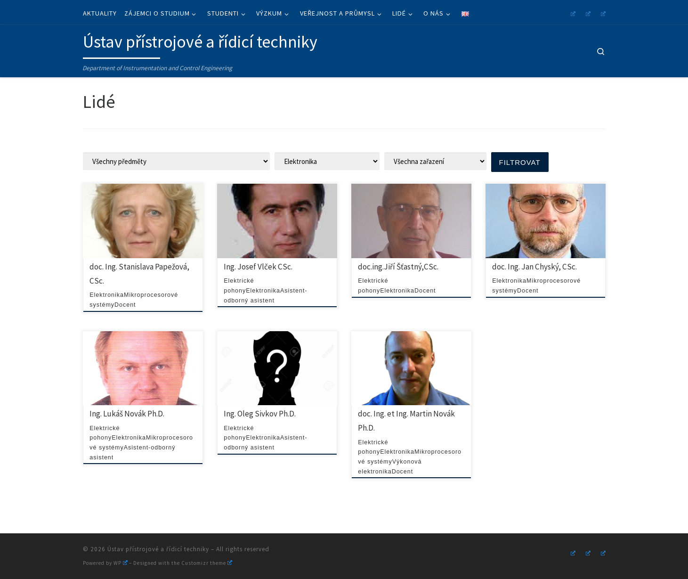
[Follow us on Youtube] (587, 12)
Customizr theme (206, 563)
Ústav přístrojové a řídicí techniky (158, 549)
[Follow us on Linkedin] (602, 12)
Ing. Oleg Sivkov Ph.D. (260, 413)
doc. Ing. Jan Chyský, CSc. (534, 266)
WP (120, 563)
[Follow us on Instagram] (571, 12)
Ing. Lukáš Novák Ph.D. (126, 413)
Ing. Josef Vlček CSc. (258, 266)
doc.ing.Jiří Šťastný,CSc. (398, 266)
